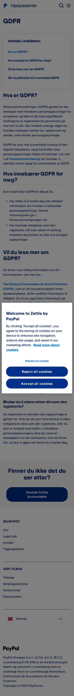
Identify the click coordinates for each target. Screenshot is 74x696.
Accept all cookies (37, 383)
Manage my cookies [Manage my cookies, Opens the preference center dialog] (37, 360)
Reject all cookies (37, 372)
